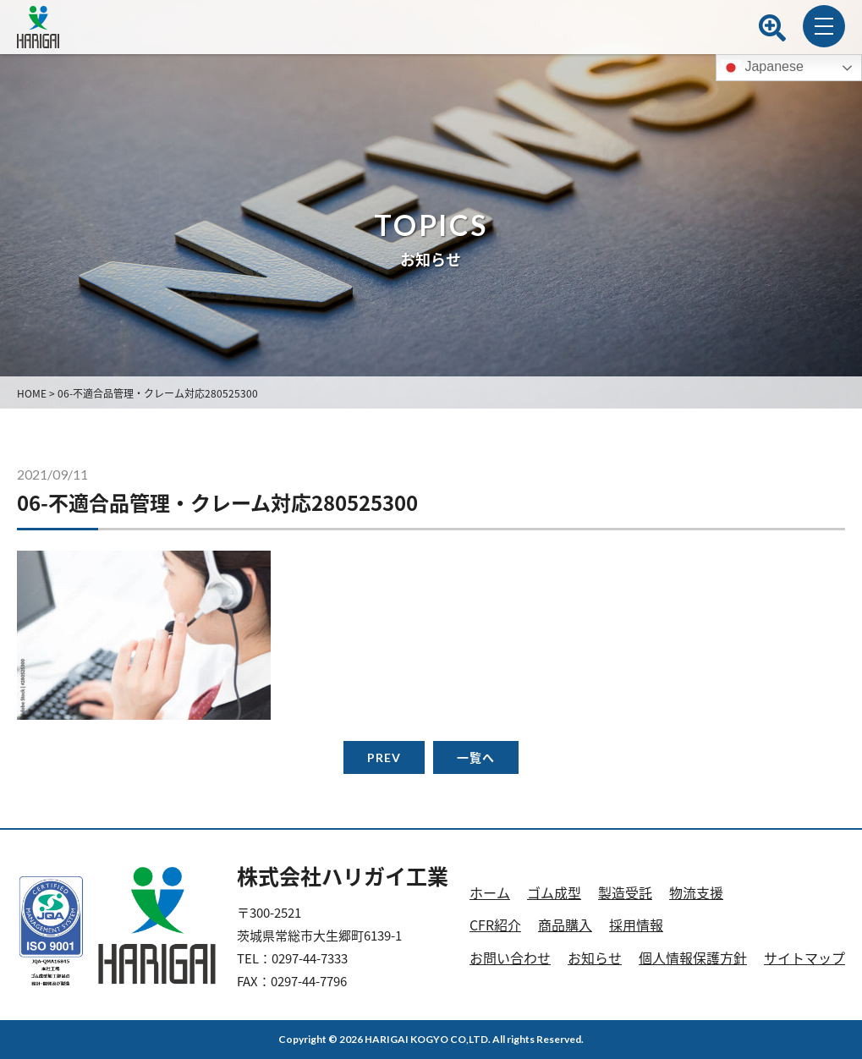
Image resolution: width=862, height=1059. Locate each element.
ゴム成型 (554, 892)
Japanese (762, 68)
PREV (384, 757)
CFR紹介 (495, 924)
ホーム (489, 892)
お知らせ (595, 957)
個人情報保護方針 (693, 957)
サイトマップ (804, 957)
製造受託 (625, 892)
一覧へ (476, 757)
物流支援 (696, 892)
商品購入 (565, 924)
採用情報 (636, 924)
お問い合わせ (510, 957)
